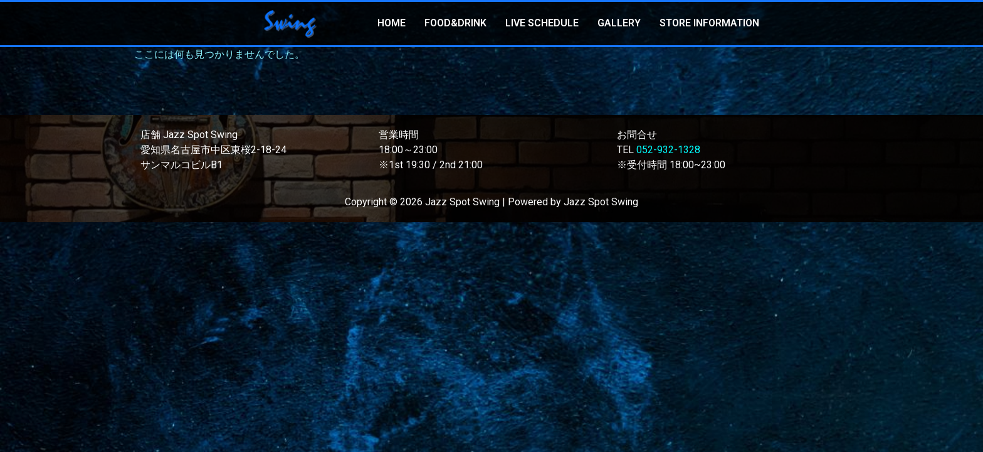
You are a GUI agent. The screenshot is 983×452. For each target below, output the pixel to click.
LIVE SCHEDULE (542, 23)
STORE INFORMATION (709, 23)
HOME (391, 23)
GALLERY (619, 23)
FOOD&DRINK (455, 23)
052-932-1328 (668, 150)
